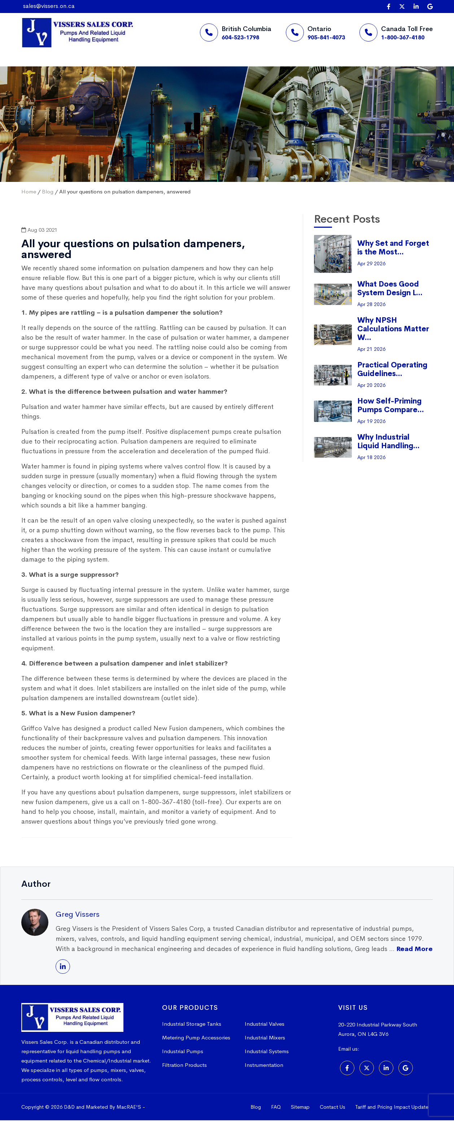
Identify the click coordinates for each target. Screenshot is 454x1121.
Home (46, 66)
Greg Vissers (78, 915)
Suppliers (100, 66)
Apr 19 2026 (371, 422)
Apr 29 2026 (371, 264)
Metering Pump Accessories (196, 1038)
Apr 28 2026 (371, 305)
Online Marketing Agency (180, 1107)
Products (160, 66)
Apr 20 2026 (371, 386)
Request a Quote (286, 67)
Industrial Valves (264, 1024)
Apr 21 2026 (371, 349)
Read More (414, 950)
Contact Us (332, 1107)
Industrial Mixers (265, 1038)
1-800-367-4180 (402, 37)
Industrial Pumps (182, 1051)
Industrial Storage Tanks (191, 1024)
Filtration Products (184, 1065)
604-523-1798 (240, 37)
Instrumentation (264, 1065)
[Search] (331, 67)
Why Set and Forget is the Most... (393, 248)
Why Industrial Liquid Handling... (388, 442)
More (213, 66)
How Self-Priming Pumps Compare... (390, 406)
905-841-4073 (326, 37)
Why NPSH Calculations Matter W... (393, 330)
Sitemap (300, 1107)
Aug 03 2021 (39, 230)
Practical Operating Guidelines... (392, 370)
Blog (47, 192)
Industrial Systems (267, 1051)
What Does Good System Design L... (390, 289)
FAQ (276, 1107)
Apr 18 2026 (371, 458)
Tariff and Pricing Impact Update (391, 1107)
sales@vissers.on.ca (49, 6)
